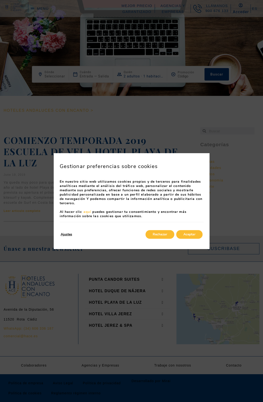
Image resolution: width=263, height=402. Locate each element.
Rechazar (160, 234)
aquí (87, 212)
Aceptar (189, 234)
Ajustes (66, 234)
